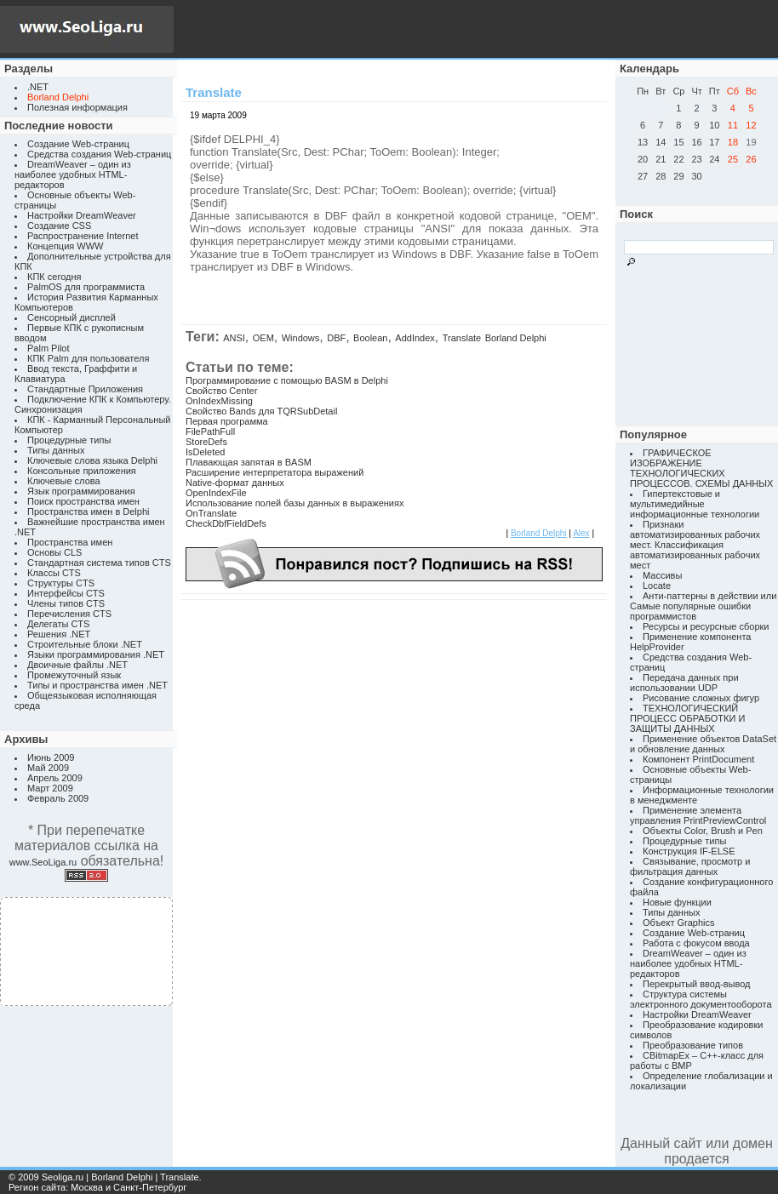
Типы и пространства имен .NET (97, 685)
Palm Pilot (48, 348)
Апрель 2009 (55, 778)
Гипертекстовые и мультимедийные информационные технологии (694, 504)
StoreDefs (206, 442)
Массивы (662, 575)
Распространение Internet (82, 236)
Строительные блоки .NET (84, 644)
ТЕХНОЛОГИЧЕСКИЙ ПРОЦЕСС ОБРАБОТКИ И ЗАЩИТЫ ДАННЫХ (687, 718)
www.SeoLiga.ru (43, 862)
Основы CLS (54, 552)
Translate (462, 338)
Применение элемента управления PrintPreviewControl (698, 815)
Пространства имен (69, 542)
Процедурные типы (69, 440)
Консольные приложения (81, 471)
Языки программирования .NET (95, 654)
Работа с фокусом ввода (696, 943)
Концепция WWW (65, 246)
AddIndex (414, 338)
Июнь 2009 (51, 757)
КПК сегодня (54, 276)
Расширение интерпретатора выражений (274, 472)
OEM (263, 338)
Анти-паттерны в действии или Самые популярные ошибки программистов (703, 606)
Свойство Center (221, 391)
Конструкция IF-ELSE (689, 851)
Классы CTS (54, 573)
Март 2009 (50, 788)
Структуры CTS (60, 583)
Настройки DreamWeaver (81, 215)
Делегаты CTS (58, 624)
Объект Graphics (679, 922)
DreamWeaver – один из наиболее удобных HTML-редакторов (72, 174)
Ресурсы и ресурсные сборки (706, 626)
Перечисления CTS (69, 614)
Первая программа (227, 421)
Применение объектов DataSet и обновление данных (703, 744)
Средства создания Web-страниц (99, 154)
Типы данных (55, 450)
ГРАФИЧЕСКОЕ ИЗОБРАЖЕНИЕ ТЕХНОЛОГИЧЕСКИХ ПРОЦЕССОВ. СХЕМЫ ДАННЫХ (701, 468)
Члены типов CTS (66, 603)
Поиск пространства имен (83, 501)
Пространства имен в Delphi (88, 511)
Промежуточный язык (74, 675)
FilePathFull (210, 431)
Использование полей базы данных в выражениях (294, 503)
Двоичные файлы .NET (77, 665)
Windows (301, 338)
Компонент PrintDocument (698, 759)
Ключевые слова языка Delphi (92, 460)
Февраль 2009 (58, 798)
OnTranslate (211, 513)
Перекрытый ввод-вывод (697, 984)
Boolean (370, 338)
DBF (336, 338)
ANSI (234, 338)
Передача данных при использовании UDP (684, 682)
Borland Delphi (515, 338)
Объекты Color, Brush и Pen (703, 831)
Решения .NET (58, 634)
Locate (657, 585)
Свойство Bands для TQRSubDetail (261, 411)
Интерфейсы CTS (66, 593)
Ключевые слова (63, 481)
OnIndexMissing (219, 401)
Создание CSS (59, 225)
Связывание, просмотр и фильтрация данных (690, 866)
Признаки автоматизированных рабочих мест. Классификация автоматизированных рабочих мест (695, 544)
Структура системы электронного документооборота (701, 999)
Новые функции (677, 902)
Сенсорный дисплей (71, 317)
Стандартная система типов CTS (99, 562)
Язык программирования (81, 491)
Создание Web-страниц (78, 144)
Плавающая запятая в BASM (249, 462)
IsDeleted (205, 452)
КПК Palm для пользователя (88, 358)
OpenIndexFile (216, 493)
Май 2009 (48, 768)
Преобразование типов (693, 1045)
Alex (581, 533)
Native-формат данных (235, 482)
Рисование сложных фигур (701, 698)
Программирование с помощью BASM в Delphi (287, 380)
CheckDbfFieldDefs (226, 523)
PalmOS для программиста (86, 287)
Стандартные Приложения (85, 389)
